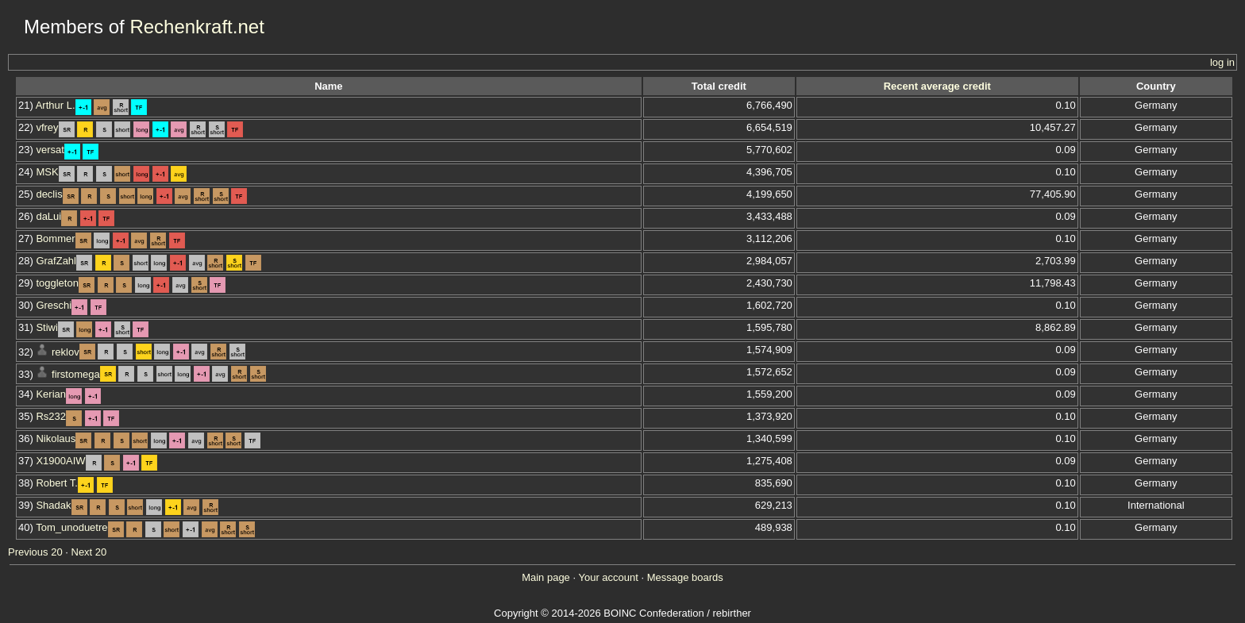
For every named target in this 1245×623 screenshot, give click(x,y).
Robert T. (57, 483)
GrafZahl (56, 261)
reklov (65, 352)
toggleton (57, 283)
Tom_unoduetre (71, 527)
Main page (546, 577)
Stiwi (46, 327)
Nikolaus (55, 438)
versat (50, 150)
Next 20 (89, 552)
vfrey (47, 127)
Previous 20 (35, 552)
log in (1222, 62)
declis (49, 194)
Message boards (685, 577)
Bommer (55, 238)
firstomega (76, 374)
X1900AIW (60, 461)
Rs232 (51, 416)
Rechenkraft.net (196, 26)
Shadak (53, 505)
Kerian (51, 394)
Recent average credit (937, 86)
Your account (608, 577)
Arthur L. (55, 105)
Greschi (53, 305)
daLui (48, 216)
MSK (47, 172)
